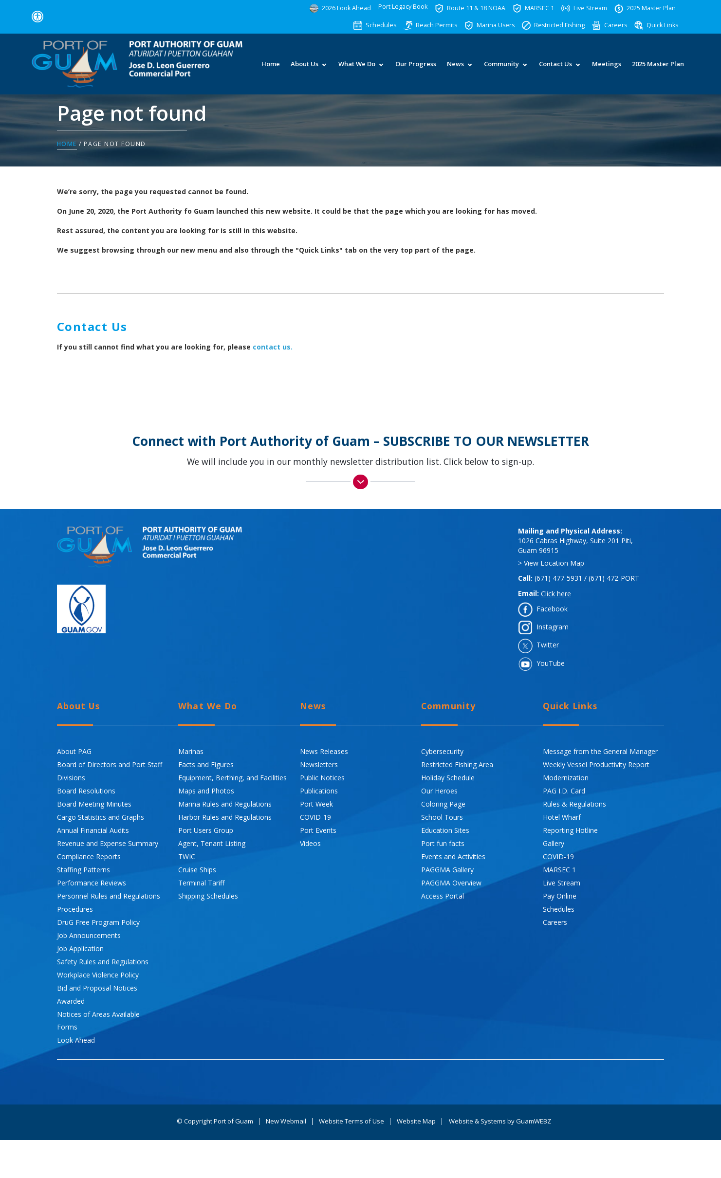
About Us (304, 69)
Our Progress (415, 69)
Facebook (552, 608)
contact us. (273, 347)
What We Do (356, 69)
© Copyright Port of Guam (215, 1121)
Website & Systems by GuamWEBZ (500, 1121)
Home (270, 69)
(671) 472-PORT (614, 578)
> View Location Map (551, 563)
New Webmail (286, 1121)
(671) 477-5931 (558, 578)
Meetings (606, 69)
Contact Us (555, 69)
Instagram (552, 627)
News (454, 69)
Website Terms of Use (351, 1121)
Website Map (416, 1121)
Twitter (547, 645)
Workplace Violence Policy (98, 974)
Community (500, 69)
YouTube (550, 663)
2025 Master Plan (657, 69)
